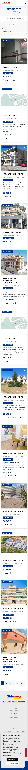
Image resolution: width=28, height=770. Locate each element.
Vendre (14, 715)
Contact (14, 720)
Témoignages (14, 717)
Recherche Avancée (14, 18)
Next (24, 51)
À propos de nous (14, 711)
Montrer (4, 21)
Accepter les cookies (12, 759)
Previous (4, 51)
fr (20, 3)
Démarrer (14, 708)
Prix (2, 28)
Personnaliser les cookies (12, 763)
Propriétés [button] (14, 713)
